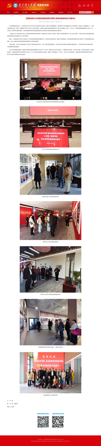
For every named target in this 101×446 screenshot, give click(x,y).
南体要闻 (16, 12)
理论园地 (43, 12)
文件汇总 (70, 12)
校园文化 (34, 12)
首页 (8, 12)
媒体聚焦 (52, 12)
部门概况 (25, 12)
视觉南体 (61, 12)
